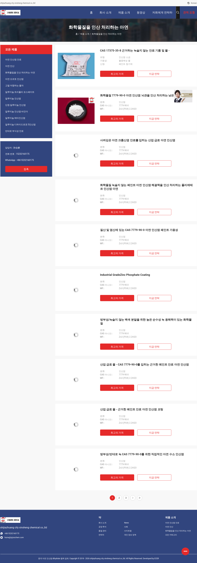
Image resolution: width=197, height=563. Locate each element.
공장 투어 (102, 527)
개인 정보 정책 (130, 535)
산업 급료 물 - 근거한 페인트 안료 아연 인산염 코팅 (131, 409)
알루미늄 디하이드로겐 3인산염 (20, 124)
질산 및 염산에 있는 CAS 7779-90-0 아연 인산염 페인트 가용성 (139, 230)
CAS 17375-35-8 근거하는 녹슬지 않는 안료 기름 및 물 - (135, 50)
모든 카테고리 (171, 535)
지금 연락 (154, 73)
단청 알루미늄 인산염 (15, 105)
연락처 (101, 535)
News (126, 523)
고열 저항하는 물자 (14, 85)
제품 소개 (84, 34)
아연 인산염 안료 (13, 59)
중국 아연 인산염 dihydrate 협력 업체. (53, 558)
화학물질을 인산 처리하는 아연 (20, 72)
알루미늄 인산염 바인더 (16, 111)
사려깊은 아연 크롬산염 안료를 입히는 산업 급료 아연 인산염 (137, 140)
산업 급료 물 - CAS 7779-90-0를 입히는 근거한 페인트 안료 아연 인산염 (144, 364)
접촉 (26, 169)
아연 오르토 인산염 (14, 79)
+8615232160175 (25, 160)
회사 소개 (102, 523)
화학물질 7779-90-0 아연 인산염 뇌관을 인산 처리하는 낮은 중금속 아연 (144, 95)
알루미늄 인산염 (13, 98)
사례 (126, 527)
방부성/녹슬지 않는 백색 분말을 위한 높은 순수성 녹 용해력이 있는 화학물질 (146, 321)
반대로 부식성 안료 (14, 131)
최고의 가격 (117, 73)
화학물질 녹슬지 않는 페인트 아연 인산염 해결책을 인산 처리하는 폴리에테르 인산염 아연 (146, 186)
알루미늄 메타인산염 (15, 118)
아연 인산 (9, 66)
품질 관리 (102, 531)
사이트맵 (128, 531)
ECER (156, 558)
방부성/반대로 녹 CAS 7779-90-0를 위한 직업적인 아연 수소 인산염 (142, 454)
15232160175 (22, 154)
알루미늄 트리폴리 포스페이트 (20, 92)
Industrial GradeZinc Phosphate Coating (125, 274)
